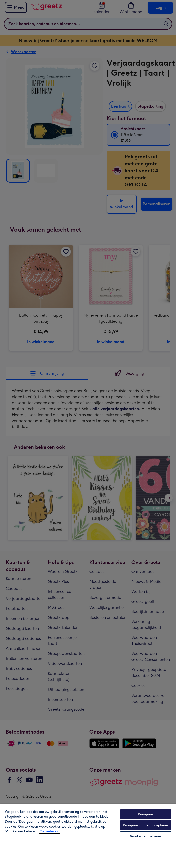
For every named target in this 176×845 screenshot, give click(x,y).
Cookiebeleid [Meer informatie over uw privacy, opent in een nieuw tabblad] (49, 831)
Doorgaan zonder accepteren (145, 825)
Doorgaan (145, 814)
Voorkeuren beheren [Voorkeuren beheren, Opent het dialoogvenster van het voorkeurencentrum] (145, 836)
